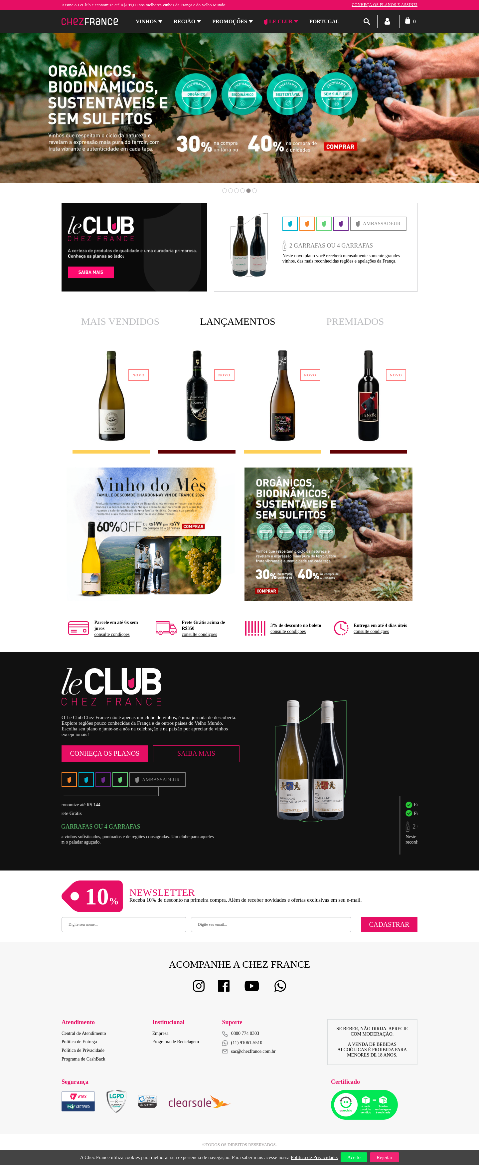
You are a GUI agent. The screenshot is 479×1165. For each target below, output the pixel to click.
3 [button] (236, 190)
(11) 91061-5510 (242, 1043)
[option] (239, 108)
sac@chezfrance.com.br (249, 1051)
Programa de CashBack (83, 1059)
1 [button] (224, 190)
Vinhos (146, 21)
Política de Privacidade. (314, 1157)
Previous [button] (45, 117)
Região (184, 21)
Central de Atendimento (84, 1033)
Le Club (278, 22)
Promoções (229, 21)
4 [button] (242, 190)
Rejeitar (384, 1157)
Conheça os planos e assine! (384, 4)
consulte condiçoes (111, 634)
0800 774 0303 (245, 1033)
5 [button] (248, 190)
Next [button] (434, 117)
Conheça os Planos (104, 753)
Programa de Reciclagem (175, 1041)
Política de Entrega (79, 1041)
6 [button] (254, 190)
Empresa (160, 1033)
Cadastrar (389, 924)
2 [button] (230, 190)
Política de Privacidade (83, 1050)
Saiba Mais (196, 753)
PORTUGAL (324, 21)
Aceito (354, 1157)
